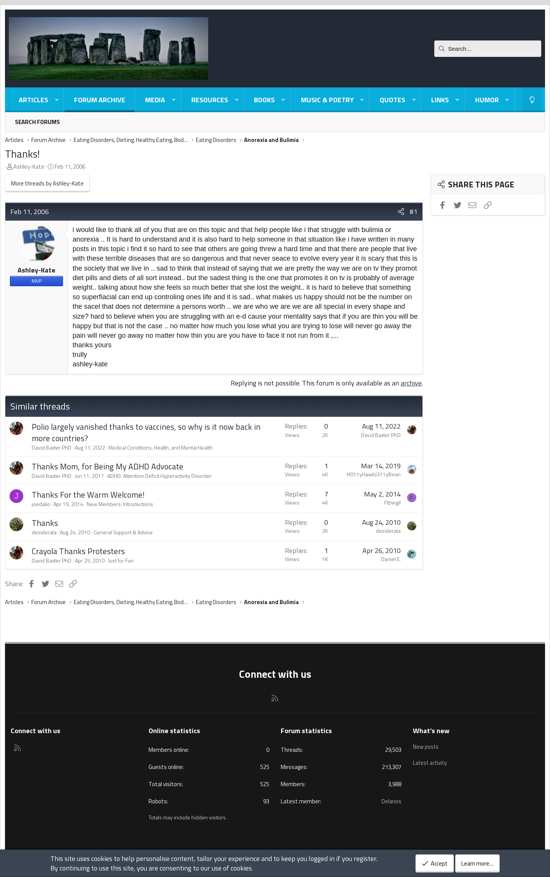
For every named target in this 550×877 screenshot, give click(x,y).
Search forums (37, 122)
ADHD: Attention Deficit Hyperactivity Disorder (159, 476)
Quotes (392, 100)
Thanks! (22, 153)
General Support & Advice (123, 532)
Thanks (45, 523)
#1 (413, 211)
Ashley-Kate (28, 166)
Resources (209, 100)
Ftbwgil (392, 502)
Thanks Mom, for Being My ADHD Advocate (107, 466)
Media (155, 100)
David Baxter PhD (51, 447)
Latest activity (431, 760)
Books (264, 100)
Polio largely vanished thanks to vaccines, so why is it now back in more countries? (146, 432)
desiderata (44, 532)
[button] (56, 99)
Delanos (391, 801)
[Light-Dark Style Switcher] (532, 99)
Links (440, 100)
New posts (426, 745)
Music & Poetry (327, 100)
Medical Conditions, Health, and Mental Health (160, 447)
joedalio (41, 504)
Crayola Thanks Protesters (78, 551)
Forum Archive (99, 100)
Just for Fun (121, 560)
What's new (431, 730)
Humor (487, 100)
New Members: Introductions (120, 504)
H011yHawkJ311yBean (374, 474)
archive (411, 383)
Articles (33, 100)
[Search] (487, 48)
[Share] (401, 212)
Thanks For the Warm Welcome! (88, 494)
